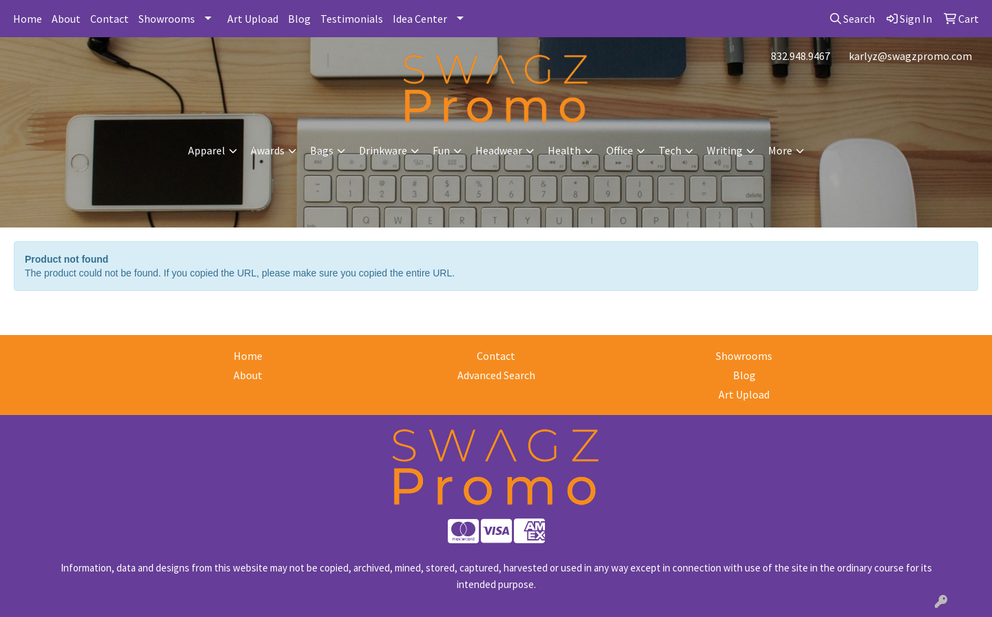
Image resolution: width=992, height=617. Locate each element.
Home (27, 19)
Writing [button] (725, 150)
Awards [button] (268, 150)
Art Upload (252, 19)
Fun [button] (441, 150)
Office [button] (619, 150)
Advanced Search (496, 375)
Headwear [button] (498, 150)
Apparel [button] (206, 150)
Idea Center (420, 19)
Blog (299, 19)
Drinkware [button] (383, 150)
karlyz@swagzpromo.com (910, 56)
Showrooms (166, 19)
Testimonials (351, 19)
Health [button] (564, 150)
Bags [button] (321, 150)
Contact (109, 19)
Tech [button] (670, 150)
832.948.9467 (800, 56)
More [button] (780, 150)
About (66, 19)
